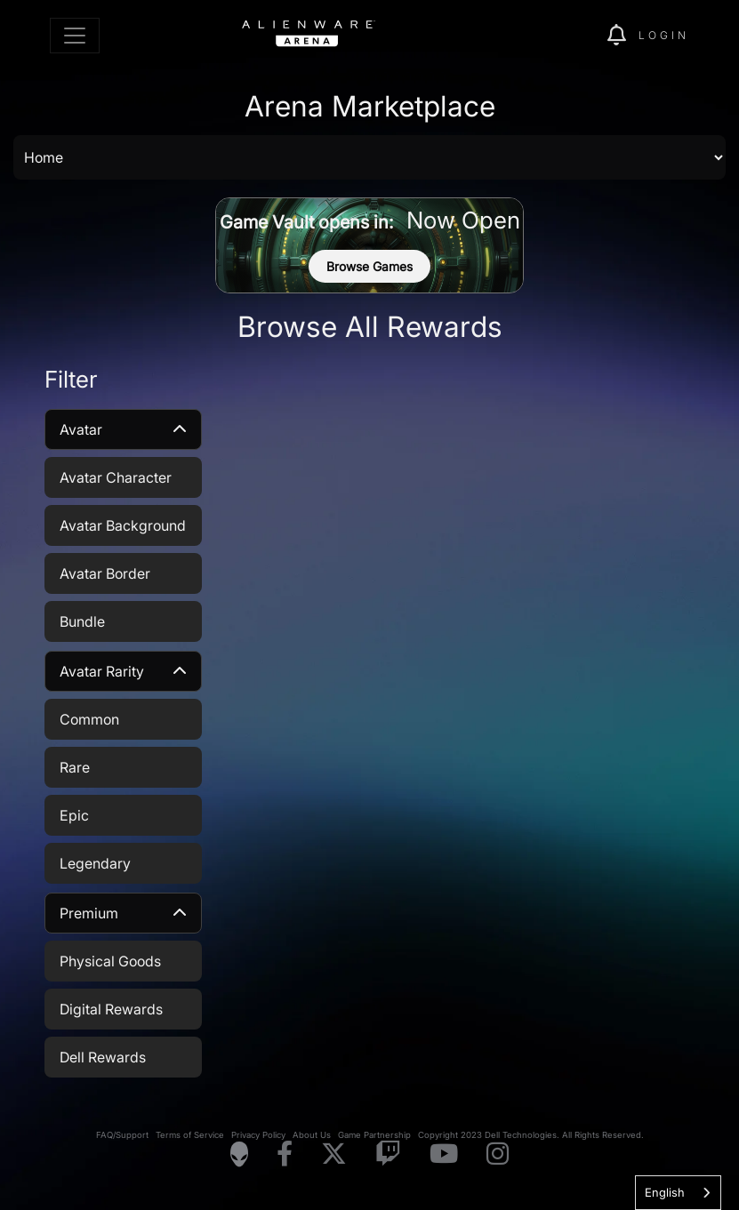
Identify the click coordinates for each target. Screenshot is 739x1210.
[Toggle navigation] (75, 35)
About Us (312, 1135)
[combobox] (678, 1192)
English (665, 1192)
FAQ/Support (122, 1135)
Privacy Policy (258, 1135)
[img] (563, 35)
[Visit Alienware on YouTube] (443, 1154)
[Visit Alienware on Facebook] (284, 1154)
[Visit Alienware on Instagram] (497, 1154)
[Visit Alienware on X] (334, 1154)
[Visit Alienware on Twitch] (388, 1154)
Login (664, 35)
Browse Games (369, 266)
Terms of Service (190, 1135)
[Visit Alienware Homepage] (239, 1154)
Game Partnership (374, 1135)
